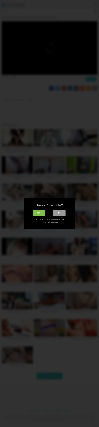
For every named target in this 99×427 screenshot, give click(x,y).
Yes (38, 213)
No (59, 213)
